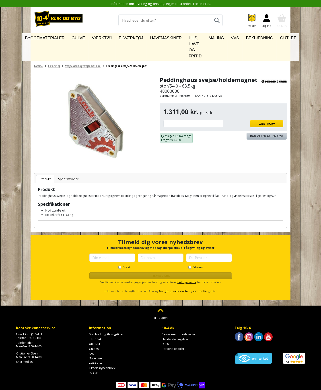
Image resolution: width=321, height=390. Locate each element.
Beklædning (249, 37)
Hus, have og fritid (186, 37)
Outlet (271, 37)
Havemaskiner (150, 37)
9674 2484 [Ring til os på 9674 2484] (34, 317)
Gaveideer (96, 338)
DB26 (165, 324)
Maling (214, 37)
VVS (230, 37)
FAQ (91, 333)
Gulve (84, 37)
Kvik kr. (93, 352)
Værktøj (102, 37)
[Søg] (216, 20)
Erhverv (198, 247)
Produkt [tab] (45, 159)
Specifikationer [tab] (68, 159)
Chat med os (24, 342)
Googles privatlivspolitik (173, 270)
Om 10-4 (94, 324)
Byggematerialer (59, 37)
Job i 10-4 (95, 319)
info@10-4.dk (34, 314)
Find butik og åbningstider (106, 314)
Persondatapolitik (173, 328)
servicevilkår (200, 270)
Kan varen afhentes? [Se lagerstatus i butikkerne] (266, 116)
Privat (126, 247)
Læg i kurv (254, 103)
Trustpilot (241, 327)
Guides (94, 328)
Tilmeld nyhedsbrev (102, 348)
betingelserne (186, 262)
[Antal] (193, 103)
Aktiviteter (95, 343)
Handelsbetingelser (175, 319)
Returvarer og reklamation (179, 314)
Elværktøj (124, 37)
